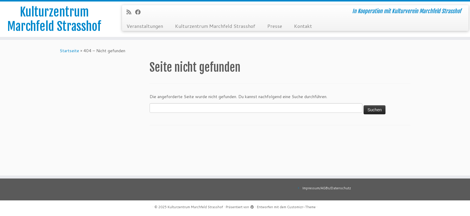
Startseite (69, 51)
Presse (274, 25)
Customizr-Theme (301, 207)
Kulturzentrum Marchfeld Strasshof (54, 19)
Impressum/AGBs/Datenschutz (326, 188)
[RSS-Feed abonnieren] (130, 12)
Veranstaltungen (144, 25)
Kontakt (303, 25)
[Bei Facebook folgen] (139, 12)
